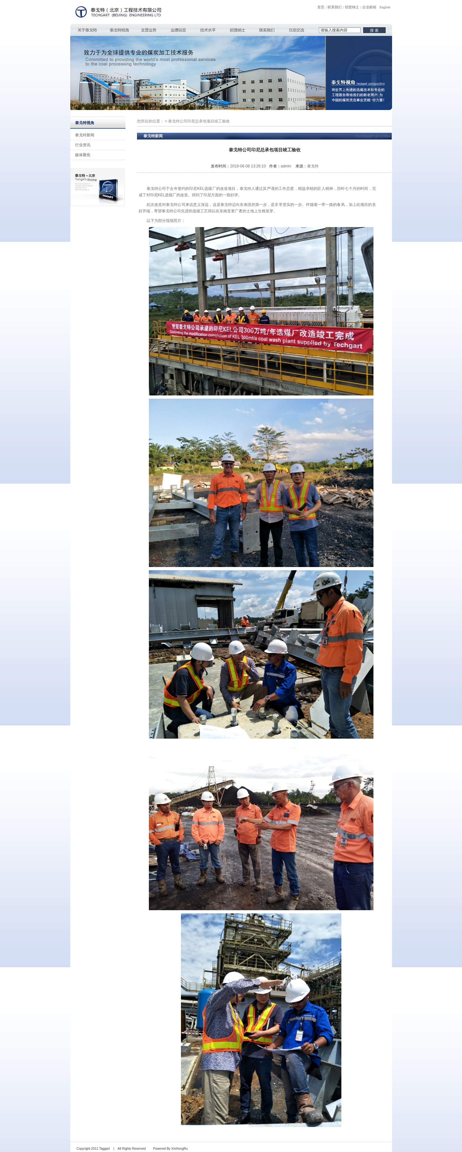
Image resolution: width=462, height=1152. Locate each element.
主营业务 (149, 30)
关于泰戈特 (87, 30)
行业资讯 (82, 145)
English (385, 7)
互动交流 (296, 30)
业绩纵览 (178, 30)
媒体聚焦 (82, 155)
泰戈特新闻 (84, 135)
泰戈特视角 (119, 30)
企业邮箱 (369, 7)
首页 (320, 7)
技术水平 (208, 30)
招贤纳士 (352, 7)
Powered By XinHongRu (170, 1148)
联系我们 (335, 7)
